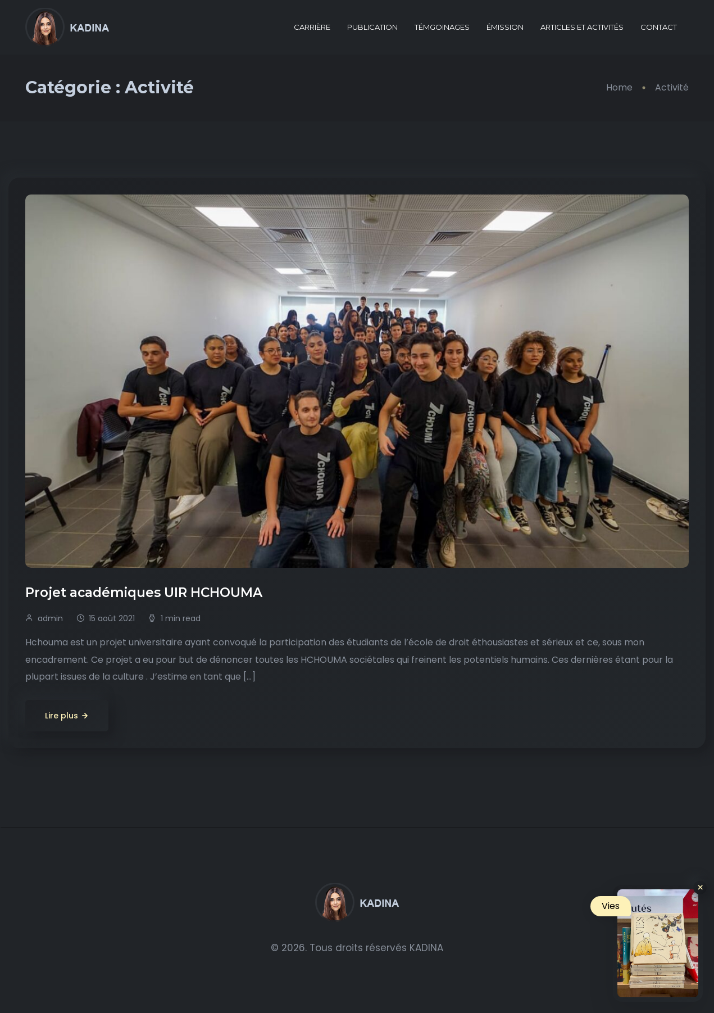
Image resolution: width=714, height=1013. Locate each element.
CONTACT (658, 26)
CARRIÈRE (312, 26)
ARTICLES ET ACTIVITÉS (582, 26)
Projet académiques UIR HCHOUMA (145, 592)
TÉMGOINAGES (442, 26)
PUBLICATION (372, 26)
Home (619, 87)
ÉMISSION (505, 26)
